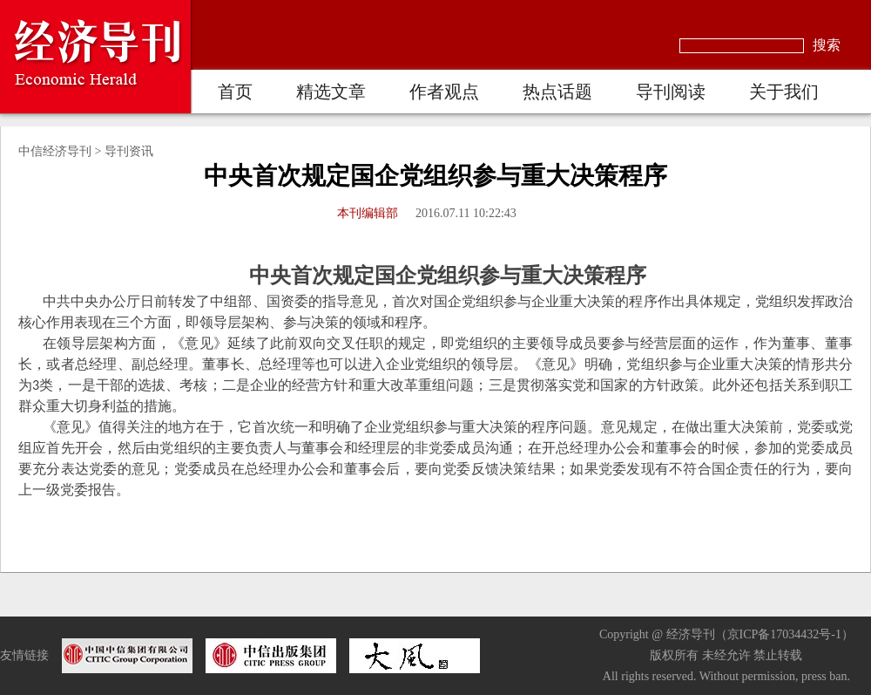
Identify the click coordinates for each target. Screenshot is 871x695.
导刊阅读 (671, 91)
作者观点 (444, 91)
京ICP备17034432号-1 (784, 634)
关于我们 (784, 91)
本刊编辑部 (367, 213)
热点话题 (557, 91)
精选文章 (331, 91)
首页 (235, 91)
